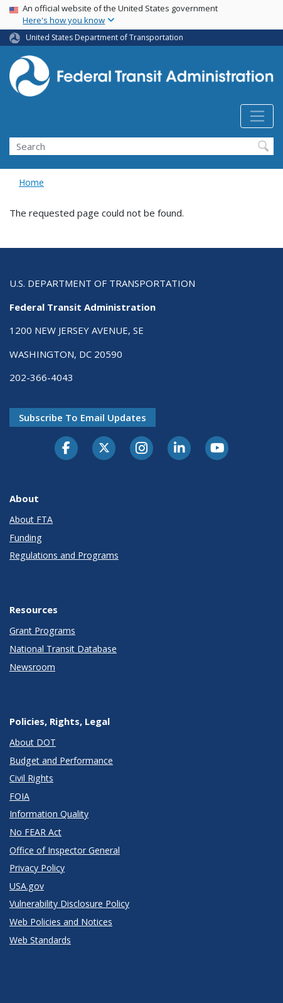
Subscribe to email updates (82, 417)
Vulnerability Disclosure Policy (69, 903)
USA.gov (26, 886)
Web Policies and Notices (60, 922)
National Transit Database (63, 649)
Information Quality (48, 814)
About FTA (31, 519)
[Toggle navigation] (257, 116)
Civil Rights (31, 778)
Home (31, 182)
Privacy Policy (37, 868)
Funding (25, 538)
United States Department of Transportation (104, 37)
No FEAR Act (35, 832)
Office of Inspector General (64, 850)
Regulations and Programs (64, 555)
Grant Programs (42, 630)
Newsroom (32, 667)
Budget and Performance (61, 760)
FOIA (19, 796)
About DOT (32, 742)
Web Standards (40, 940)
